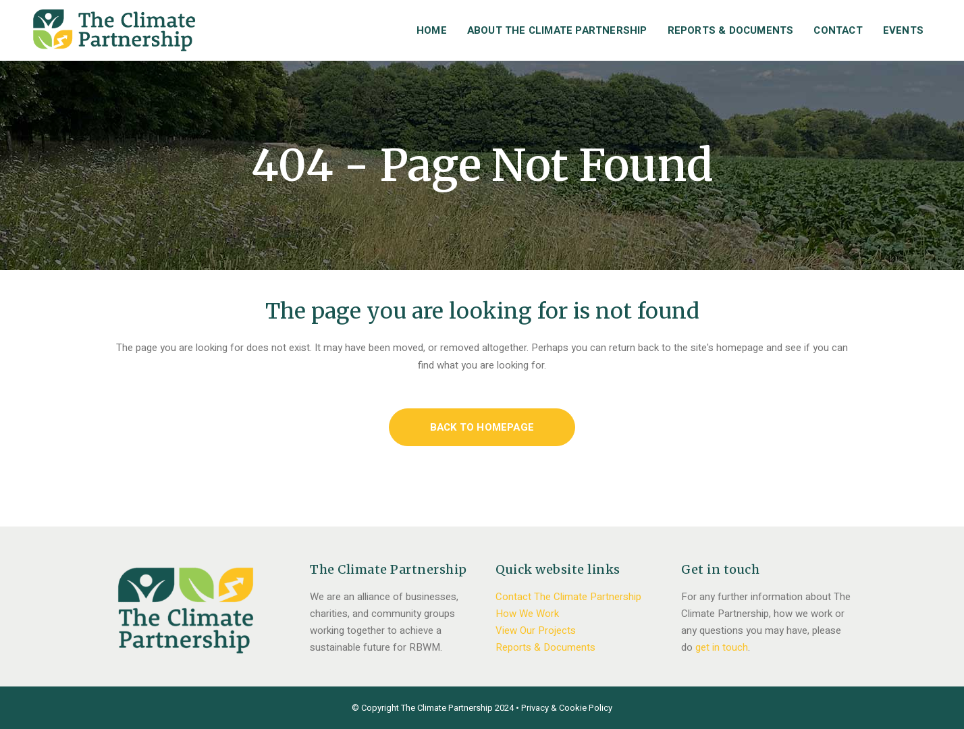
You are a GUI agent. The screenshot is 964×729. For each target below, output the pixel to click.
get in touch (721, 647)
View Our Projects (536, 630)
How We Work (527, 613)
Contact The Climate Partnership (568, 596)
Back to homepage (482, 427)
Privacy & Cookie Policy (566, 707)
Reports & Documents (545, 647)
